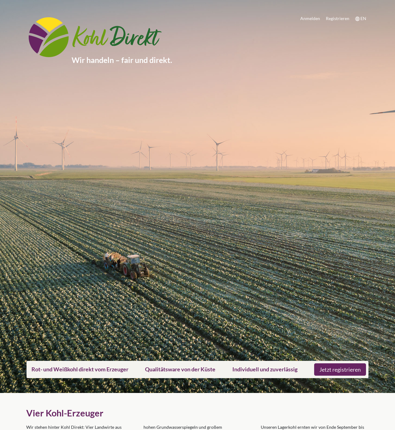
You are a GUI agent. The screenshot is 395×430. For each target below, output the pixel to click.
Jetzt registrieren (340, 369)
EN (360, 18)
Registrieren (337, 18)
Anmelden (310, 18)
